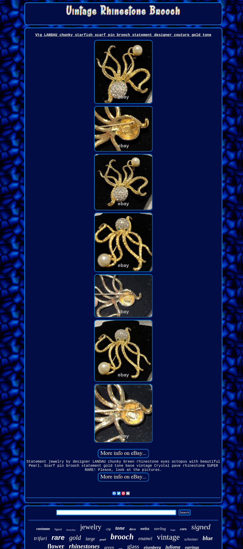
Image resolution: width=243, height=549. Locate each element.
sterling (160, 529)
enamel (145, 538)
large (90, 538)
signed (200, 527)
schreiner (191, 539)
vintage (168, 537)
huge (173, 529)
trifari (40, 538)
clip (108, 529)
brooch (122, 536)
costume (43, 529)
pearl (103, 539)
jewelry (90, 527)
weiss (145, 528)
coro (183, 529)
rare (58, 537)
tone (120, 528)
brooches (71, 529)
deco (132, 529)
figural (58, 529)
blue (208, 538)
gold (75, 537)
